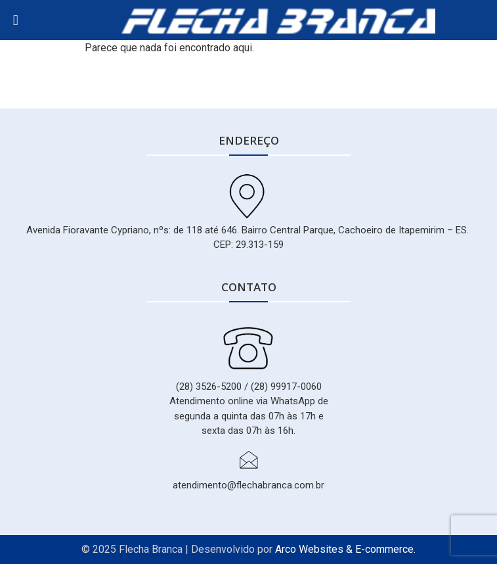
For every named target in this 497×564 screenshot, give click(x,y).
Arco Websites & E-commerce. (345, 549)
